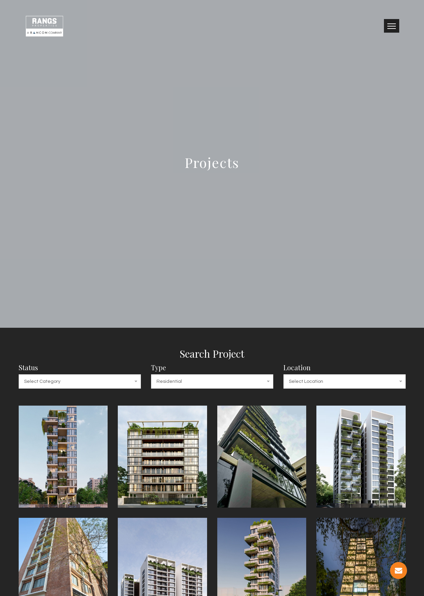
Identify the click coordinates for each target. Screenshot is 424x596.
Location (297, 367)
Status (28, 367)
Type (158, 367)
